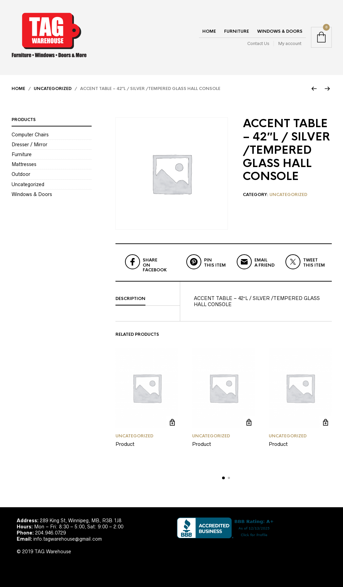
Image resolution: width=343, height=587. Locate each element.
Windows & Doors (279, 31)
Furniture (236, 31)
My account (289, 43)
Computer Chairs (30, 134)
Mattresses (24, 164)
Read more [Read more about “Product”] (172, 422)
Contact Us (258, 43)
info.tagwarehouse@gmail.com (67, 539)
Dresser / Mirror (29, 144)
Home (209, 31)
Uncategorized (53, 88)
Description (130, 298)
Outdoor (21, 174)
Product (125, 444)
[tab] (147, 299)
